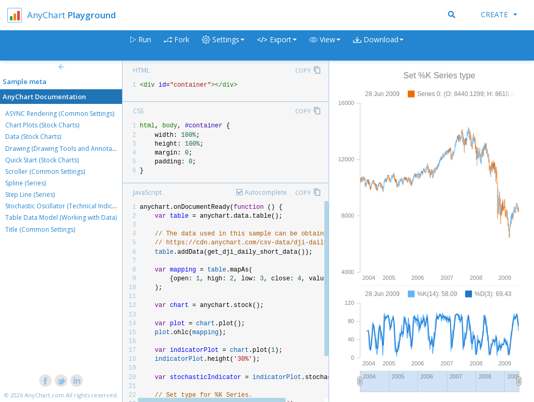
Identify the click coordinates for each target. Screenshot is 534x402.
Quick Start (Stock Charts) (42, 160)
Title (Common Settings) (40, 229)
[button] (325, 46)
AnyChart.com (44, 395)
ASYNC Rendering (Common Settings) (59, 113)
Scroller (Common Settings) (45, 171)
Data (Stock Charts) (33, 136)
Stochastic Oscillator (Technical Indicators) (67, 206)
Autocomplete (266, 192)
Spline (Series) (25, 183)
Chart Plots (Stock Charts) (42, 125)
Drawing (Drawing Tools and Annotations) (66, 148)
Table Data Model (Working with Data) (61, 217)
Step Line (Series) (30, 194)
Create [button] (499, 14)
